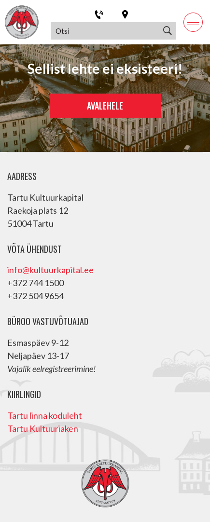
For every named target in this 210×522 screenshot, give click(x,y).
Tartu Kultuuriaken (42, 428)
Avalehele (105, 105)
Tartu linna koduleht (44, 415)
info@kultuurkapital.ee (50, 269)
